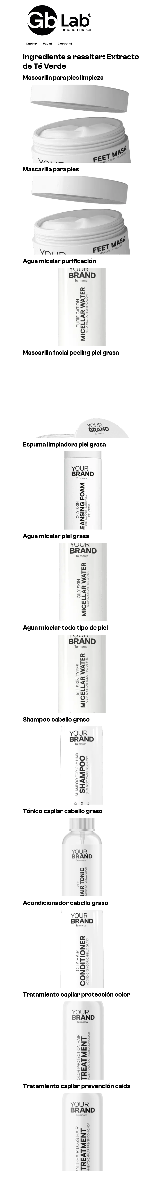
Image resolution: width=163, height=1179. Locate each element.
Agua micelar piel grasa (56, 536)
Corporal (65, 43)
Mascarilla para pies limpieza (63, 77)
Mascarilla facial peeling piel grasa (71, 352)
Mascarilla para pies (51, 169)
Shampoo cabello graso (56, 719)
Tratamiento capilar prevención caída (76, 1086)
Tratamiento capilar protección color (76, 994)
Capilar (31, 43)
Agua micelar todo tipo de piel (65, 627)
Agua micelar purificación (59, 261)
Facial (47, 43)
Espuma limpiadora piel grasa (64, 444)
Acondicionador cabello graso (65, 903)
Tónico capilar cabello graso (63, 811)
